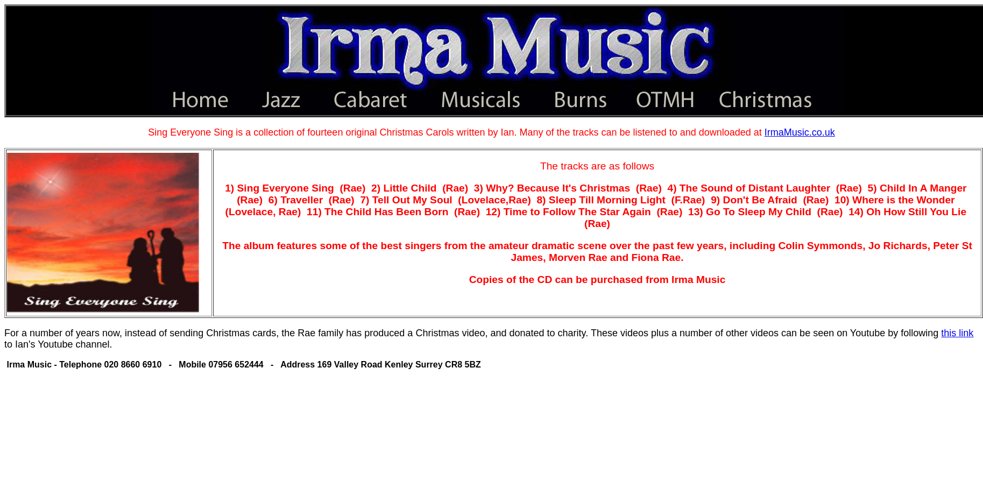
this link (957, 333)
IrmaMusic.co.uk (800, 132)
